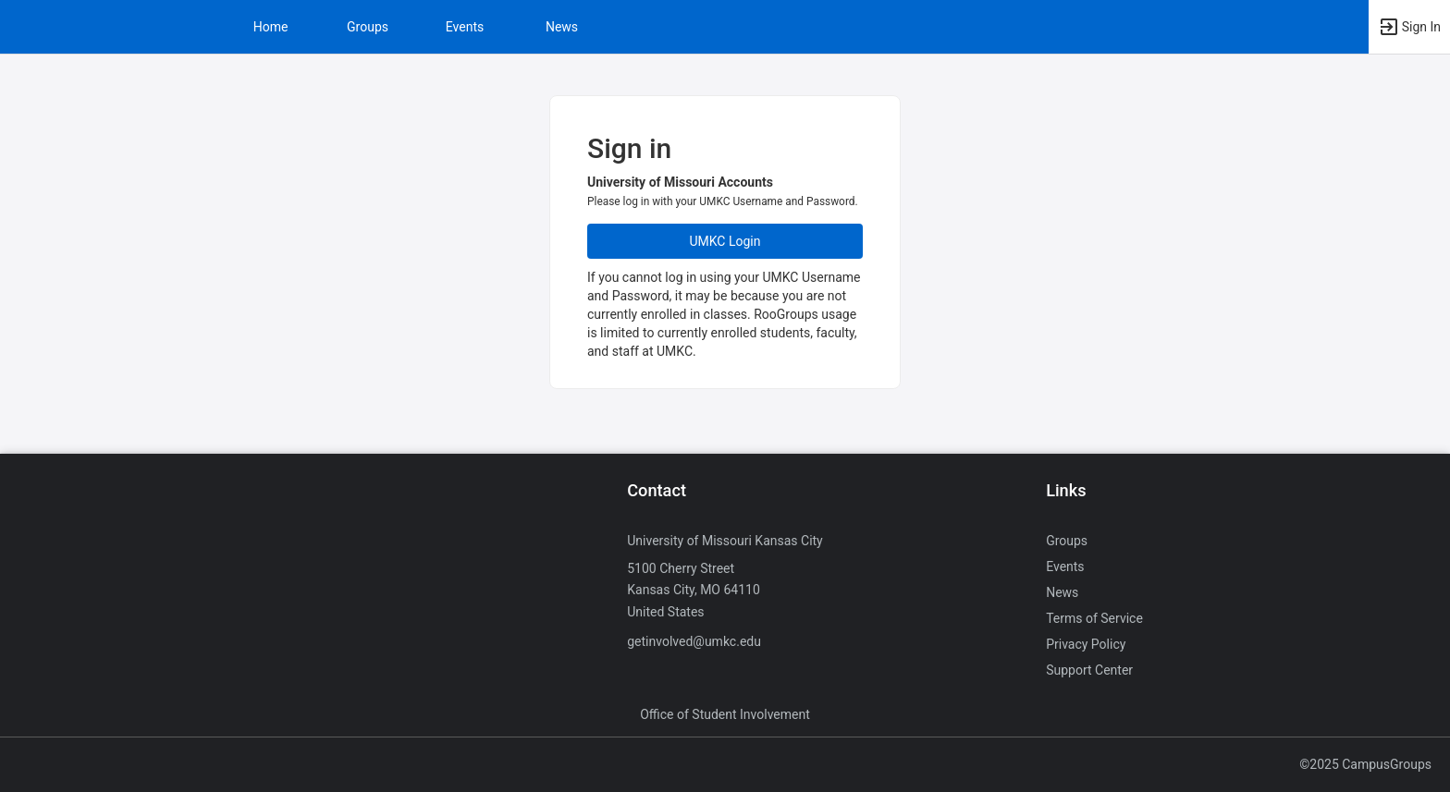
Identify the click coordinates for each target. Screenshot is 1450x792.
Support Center (1089, 670)
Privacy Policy (1085, 644)
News (562, 26)
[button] (1409, 27)
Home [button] (271, 26)
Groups (367, 26)
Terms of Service (1094, 618)
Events (465, 26)
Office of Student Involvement (725, 714)
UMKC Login (725, 241)
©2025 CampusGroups (1365, 764)
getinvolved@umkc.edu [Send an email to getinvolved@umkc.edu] (694, 641)
